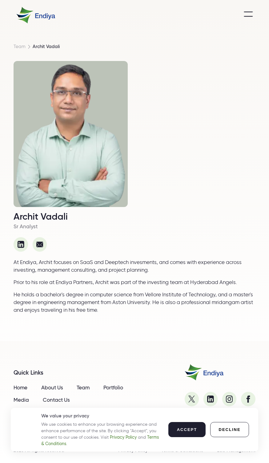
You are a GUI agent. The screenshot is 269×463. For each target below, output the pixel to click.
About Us (52, 387)
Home (20, 387)
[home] (35, 15)
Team (20, 46)
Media (21, 400)
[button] (187, 429)
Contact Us (56, 400)
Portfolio (113, 387)
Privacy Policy (123, 437)
